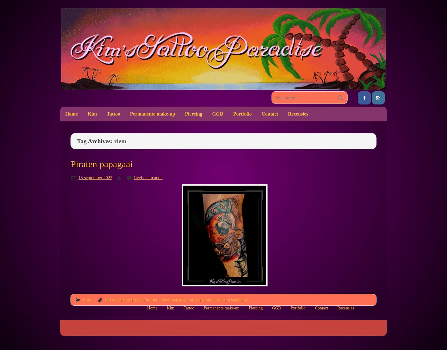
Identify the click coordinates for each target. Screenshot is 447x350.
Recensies (298, 113)
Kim (92, 113)
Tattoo (113, 113)
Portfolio (242, 113)
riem (221, 299)
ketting (152, 299)
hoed (127, 299)
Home (71, 113)
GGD (217, 113)
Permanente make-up (152, 113)
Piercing (193, 113)
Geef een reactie (148, 177)
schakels (234, 299)
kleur (165, 299)
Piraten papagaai (101, 164)
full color (113, 299)
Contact (270, 113)
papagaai (179, 299)
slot (247, 299)
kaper (139, 299)
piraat (195, 299)
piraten (208, 299)
